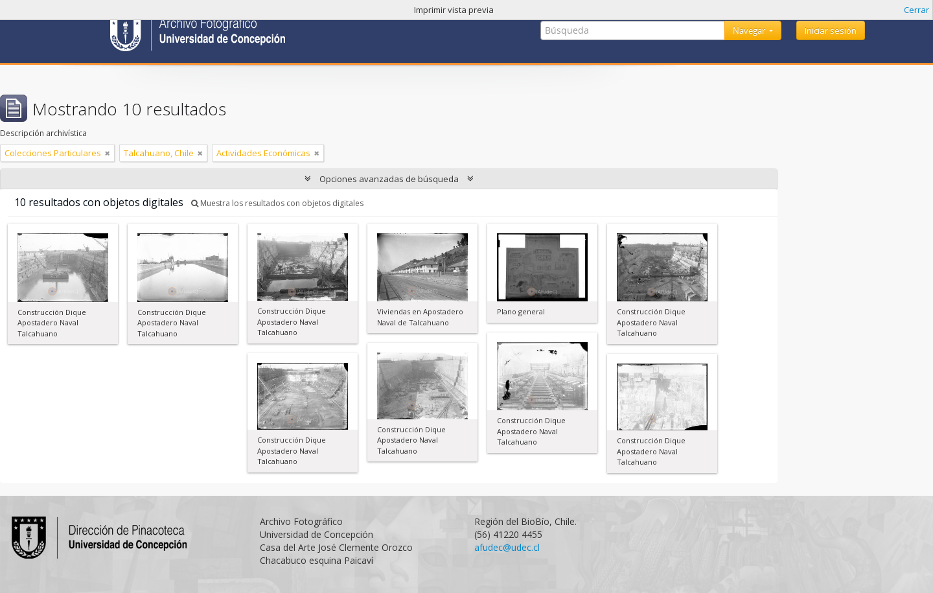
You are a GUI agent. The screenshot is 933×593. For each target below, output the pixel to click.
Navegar (750, 30)
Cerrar (916, 10)
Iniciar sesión (831, 30)
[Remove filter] (107, 152)
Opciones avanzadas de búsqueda (389, 179)
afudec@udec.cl (507, 547)
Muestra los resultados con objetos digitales (277, 203)
